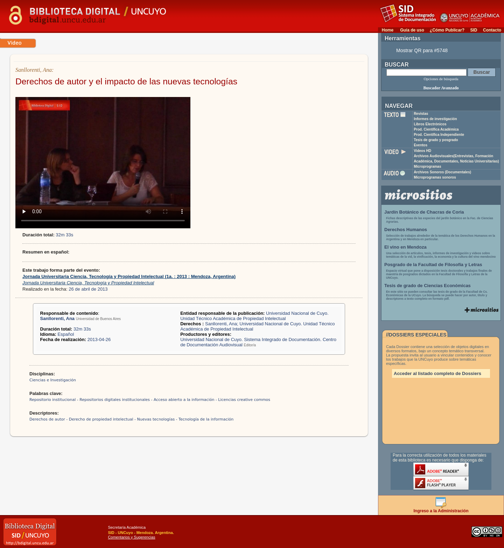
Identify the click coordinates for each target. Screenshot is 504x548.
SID (473, 30)
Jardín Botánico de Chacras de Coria (424, 212)
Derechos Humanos (405, 229)
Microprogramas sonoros (435, 177)
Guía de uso (412, 30)
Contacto (492, 30)
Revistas (421, 114)
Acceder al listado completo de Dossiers (437, 373)
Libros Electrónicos (430, 124)
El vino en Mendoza (405, 247)
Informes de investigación (435, 119)
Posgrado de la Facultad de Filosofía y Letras (433, 264)
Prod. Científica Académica (436, 129)
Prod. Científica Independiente (439, 135)
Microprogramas (427, 166)
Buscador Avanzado (440, 87)
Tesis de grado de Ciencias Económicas (427, 285)
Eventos (420, 145)
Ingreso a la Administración (441, 509)
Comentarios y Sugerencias (131, 537)
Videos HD (422, 151)
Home (387, 30)
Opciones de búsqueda (441, 79)
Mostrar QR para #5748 (422, 50)
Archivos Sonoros (442, 172)
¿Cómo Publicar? (447, 30)
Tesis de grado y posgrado (436, 140)
